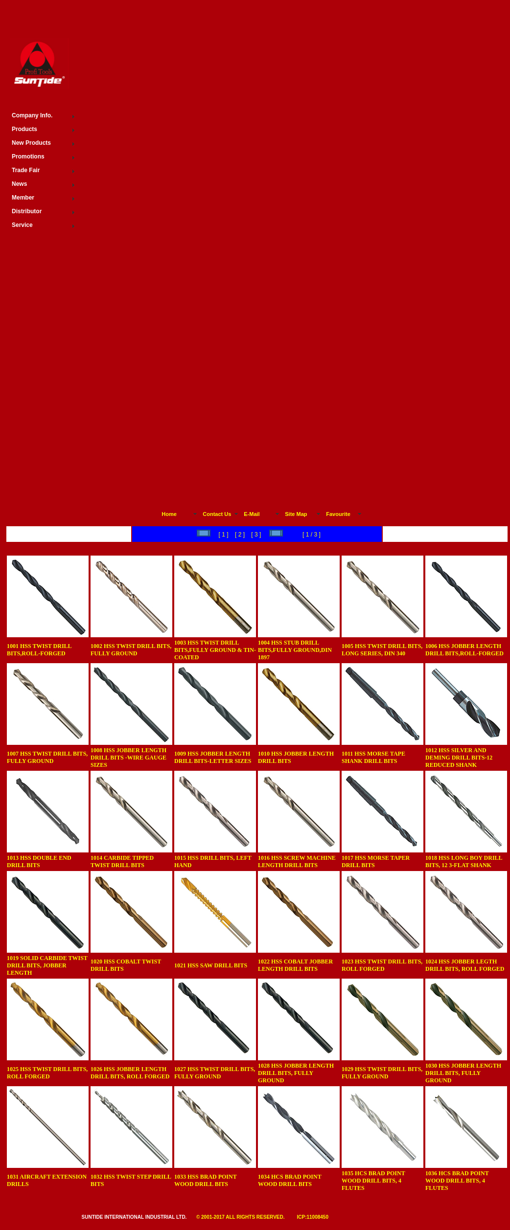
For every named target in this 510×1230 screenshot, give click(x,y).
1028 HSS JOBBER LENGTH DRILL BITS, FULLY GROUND (296, 1073)
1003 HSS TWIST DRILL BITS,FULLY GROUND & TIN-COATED (215, 650)
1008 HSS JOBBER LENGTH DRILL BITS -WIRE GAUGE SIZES (128, 757)
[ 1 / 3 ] (310, 534)
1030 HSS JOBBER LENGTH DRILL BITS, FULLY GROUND (463, 1073)
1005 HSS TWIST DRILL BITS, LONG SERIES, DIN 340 (382, 650)
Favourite (338, 514)
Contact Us (217, 514)
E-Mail (251, 514)
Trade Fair (26, 170)
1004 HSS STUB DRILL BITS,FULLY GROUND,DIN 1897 (295, 650)
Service (22, 225)
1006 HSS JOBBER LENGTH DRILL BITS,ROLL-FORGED (464, 650)
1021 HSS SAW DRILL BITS (210, 965)
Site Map (296, 514)
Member (23, 197)
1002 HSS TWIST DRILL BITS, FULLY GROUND (131, 650)
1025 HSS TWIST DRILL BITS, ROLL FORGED (47, 1073)
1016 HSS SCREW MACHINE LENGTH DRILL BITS (297, 861)
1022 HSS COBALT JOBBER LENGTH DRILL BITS (295, 965)
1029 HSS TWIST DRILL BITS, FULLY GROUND (382, 1073)
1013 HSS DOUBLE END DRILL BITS (39, 861)
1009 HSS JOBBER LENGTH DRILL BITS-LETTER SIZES (212, 757)
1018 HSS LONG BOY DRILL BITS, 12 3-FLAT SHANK (463, 861)
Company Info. (32, 115)
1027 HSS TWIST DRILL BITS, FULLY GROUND (214, 1073)
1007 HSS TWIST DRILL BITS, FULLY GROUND (47, 757)
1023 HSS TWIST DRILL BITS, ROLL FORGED (382, 965)
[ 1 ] (211, 534)
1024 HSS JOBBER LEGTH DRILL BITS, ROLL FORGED (464, 965)
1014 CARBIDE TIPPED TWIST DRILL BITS (122, 861)
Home (169, 514)
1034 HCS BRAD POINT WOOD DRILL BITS (289, 1180)
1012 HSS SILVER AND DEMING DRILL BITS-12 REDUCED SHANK (458, 757)
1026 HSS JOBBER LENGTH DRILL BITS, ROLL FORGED (130, 1073)
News (19, 183)
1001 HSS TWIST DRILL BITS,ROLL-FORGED (39, 650)
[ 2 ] (240, 534)
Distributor (27, 211)
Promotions (28, 156)
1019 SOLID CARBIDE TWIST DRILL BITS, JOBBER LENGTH (47, 965)
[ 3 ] (256, 534)
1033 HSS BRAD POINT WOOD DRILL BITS (205, 1180)
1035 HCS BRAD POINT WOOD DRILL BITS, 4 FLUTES (373, 1180)
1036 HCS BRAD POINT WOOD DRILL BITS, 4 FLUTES (456, 1180)
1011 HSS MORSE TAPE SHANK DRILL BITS (373, 757)
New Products (31, 142)
